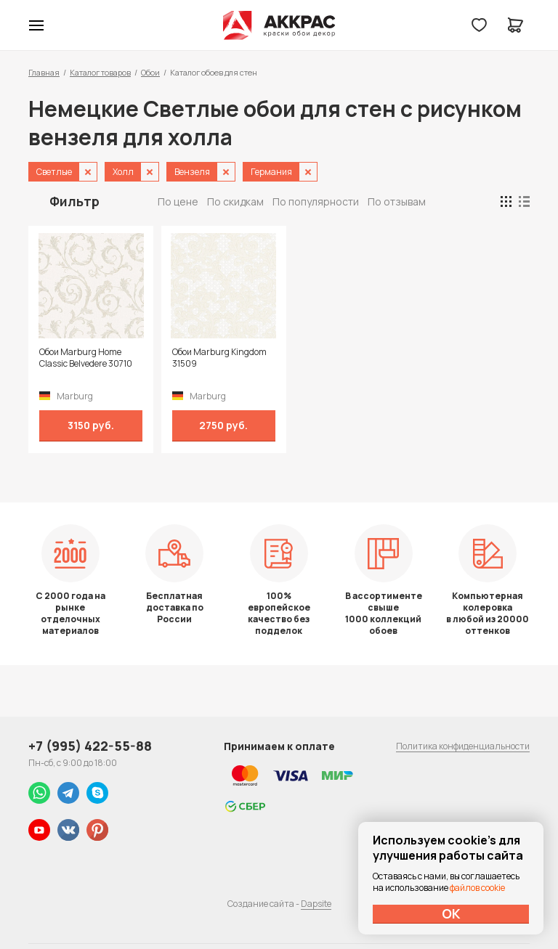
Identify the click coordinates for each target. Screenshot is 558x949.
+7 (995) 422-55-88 (90, 745)
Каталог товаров (100, 72)
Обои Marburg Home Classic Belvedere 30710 (85, 358)
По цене (178, 201)
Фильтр (74, 201)
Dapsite (316, 903)
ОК (451, 913)
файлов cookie (477, 887)
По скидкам (235, 201)
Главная (44, 72)
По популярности (315, 201)
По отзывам (397, 201)
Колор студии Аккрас (279, 25)
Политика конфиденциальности (463, 746)
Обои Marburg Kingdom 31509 (213, 358)
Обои (150, 72)
